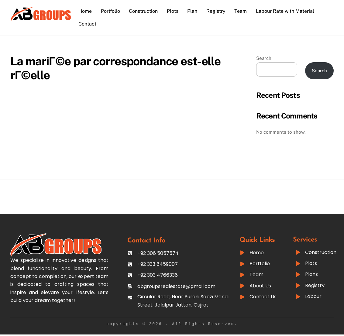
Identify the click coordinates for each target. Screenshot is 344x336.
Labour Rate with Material (286, 11)
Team (242, 11)
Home (86, 11)
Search (263, 58)
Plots (174, 11)
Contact (89, 24)
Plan (193, 11)
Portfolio (111, 11)
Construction (144, 11)
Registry (217, 11)
